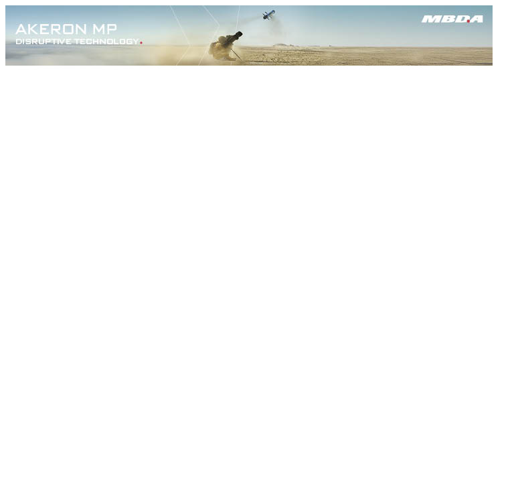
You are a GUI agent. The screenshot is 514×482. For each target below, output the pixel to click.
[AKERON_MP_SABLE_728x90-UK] (249, 62)
